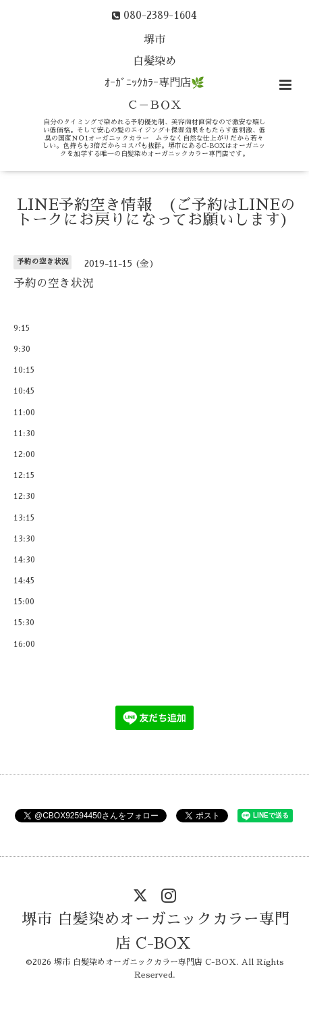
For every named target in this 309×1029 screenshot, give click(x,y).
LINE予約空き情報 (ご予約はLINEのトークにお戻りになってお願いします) (156, 212)
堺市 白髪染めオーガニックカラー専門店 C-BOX (156, 931)
